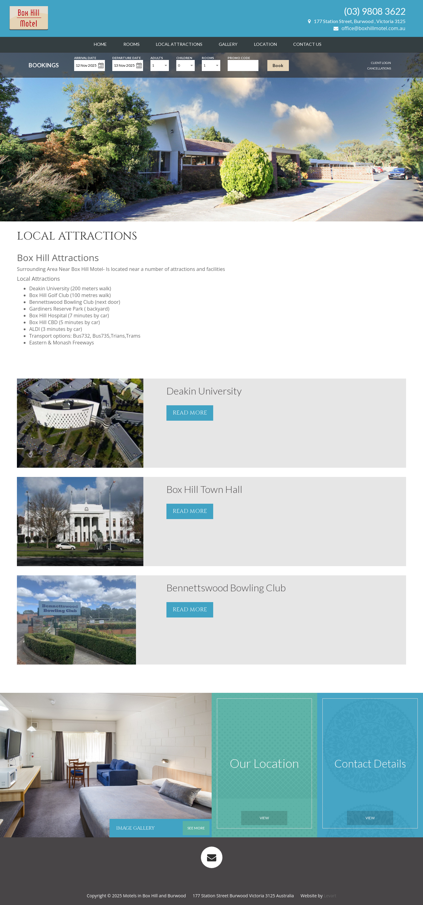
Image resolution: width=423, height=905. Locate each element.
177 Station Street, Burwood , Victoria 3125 (356, 21)
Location (265, 44)
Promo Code (239, 57)
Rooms (131, 44)
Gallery (228, 44)
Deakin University (204, 391)
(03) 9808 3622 (374, 11)
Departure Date (126, 57)
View (264, 818)
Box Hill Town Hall (204, 489)
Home (100, 44)
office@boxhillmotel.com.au (369, 28)
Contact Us (307, 44)
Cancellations (379, 68)
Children (184, 57)
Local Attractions (179, 44)
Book (278, 65)
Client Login (381, 63)
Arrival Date (85, 57)
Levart (330, 896)
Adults (156, 57)
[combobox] (159, 65)
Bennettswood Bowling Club (226, 587)
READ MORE (190, 413)
